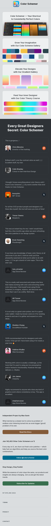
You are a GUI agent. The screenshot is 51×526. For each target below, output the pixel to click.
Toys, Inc (7, 493)
